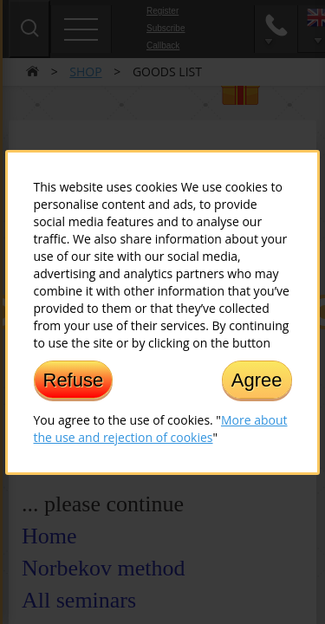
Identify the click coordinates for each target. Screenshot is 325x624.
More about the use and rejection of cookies (161, 428)
